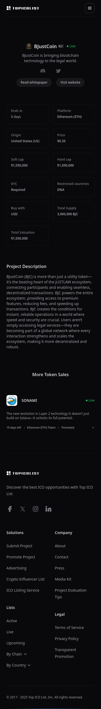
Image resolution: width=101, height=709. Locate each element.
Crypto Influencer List (25, 579)
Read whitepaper (34, 82)
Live (9, 631)
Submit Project (19, 545)
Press (59, 568)
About (60, 545)
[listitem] (50, 412)
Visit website (70, 82)
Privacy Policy (67, 638)
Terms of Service (69, 627)
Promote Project (20, 556)
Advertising (16, 568)
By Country (18, 665)
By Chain (16, 654)
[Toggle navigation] (90, 8)
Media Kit (63, 579)
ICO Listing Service (22, 590)
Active (11, 620)
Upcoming (15, 642)
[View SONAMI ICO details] (93, 427)
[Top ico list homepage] (22, 8)
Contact (62, 556)
